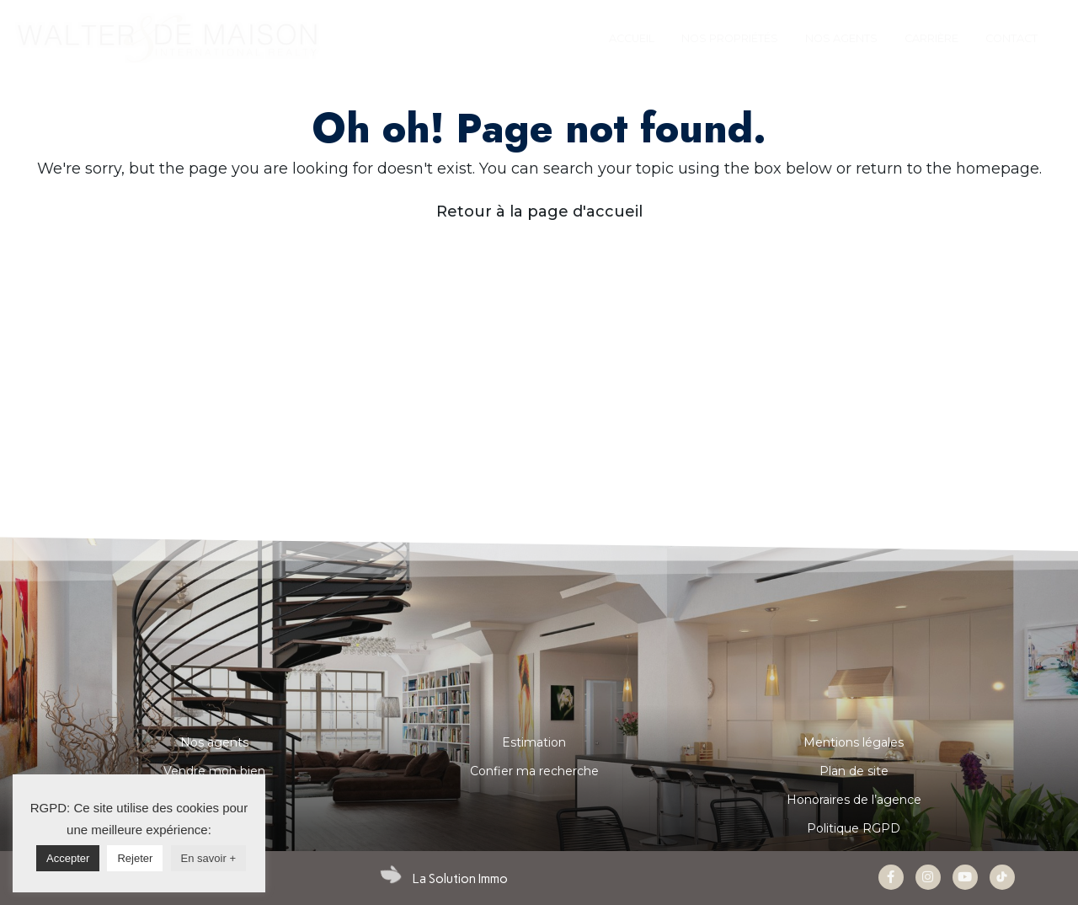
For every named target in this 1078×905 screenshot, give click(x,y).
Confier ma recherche (534, 771)
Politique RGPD (853, 828)
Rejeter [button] (134, 858)
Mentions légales (853, 742)
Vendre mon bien (214, 771)
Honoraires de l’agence (854, 799)
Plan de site (854, 771)
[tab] (631, 38)
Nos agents (214, 742)
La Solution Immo (460, 878)
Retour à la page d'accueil (539, 211)
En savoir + (208, 858)
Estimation (534, 742)
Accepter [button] (67, 858)
